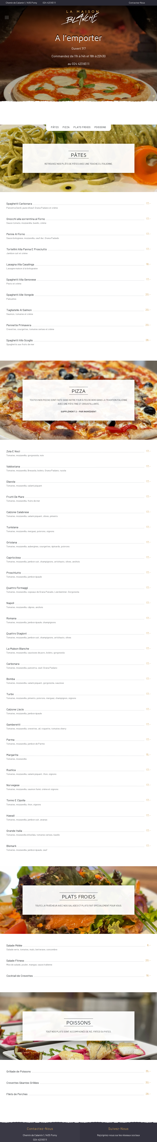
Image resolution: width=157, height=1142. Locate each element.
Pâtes (55, 127)
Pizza (66, 127)
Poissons (100, 127)
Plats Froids (81, 127)
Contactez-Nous (137, 2)
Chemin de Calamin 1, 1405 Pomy (21, 2)
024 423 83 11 (49, 2)
